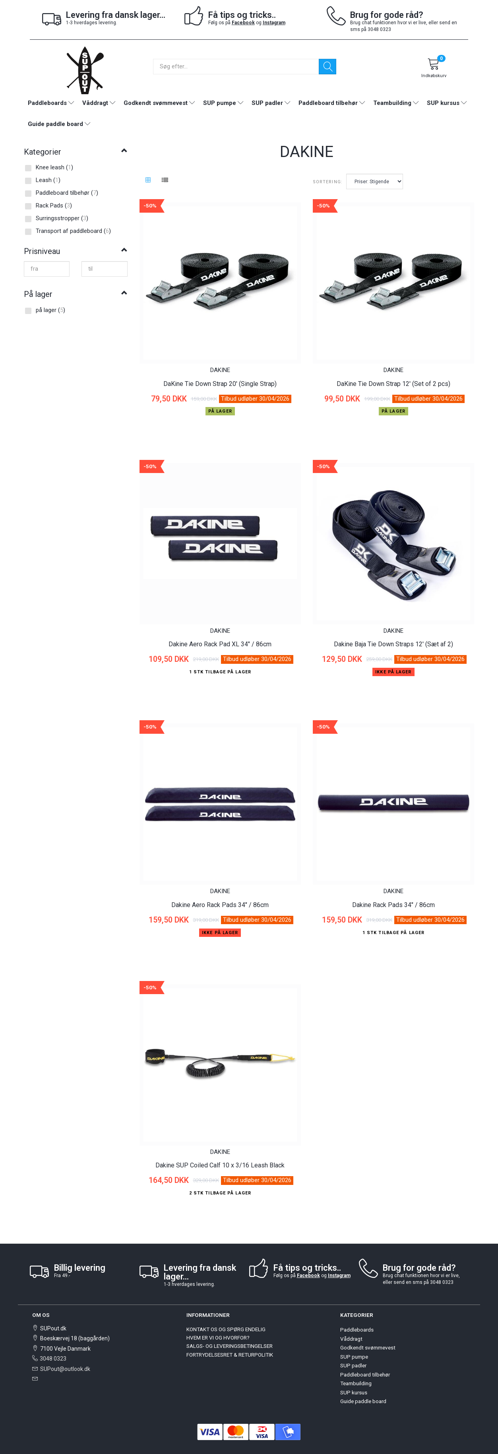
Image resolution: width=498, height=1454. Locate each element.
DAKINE (220, 362)
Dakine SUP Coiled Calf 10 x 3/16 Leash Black (220, 1134)
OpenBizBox (254, 1430)
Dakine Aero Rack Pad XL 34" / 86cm (220, 628)
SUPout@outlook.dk (65, 1337)
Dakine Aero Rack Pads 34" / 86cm (220, 881)
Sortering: (328, 181)
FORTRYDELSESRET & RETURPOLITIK (229, 1323)
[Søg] (327, 66)
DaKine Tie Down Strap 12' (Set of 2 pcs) (393, 376)
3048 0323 (53, 1327)
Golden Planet (292, 1430)
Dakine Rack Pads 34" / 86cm (393, 881)
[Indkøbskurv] (434, 69)
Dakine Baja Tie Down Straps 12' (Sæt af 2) (393, 628)
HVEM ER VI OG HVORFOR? (218, 1306)
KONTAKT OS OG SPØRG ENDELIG (225, 1297)
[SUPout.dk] (85, 70)
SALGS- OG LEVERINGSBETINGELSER (229, 1314)
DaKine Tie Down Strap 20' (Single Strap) (220, 376)
